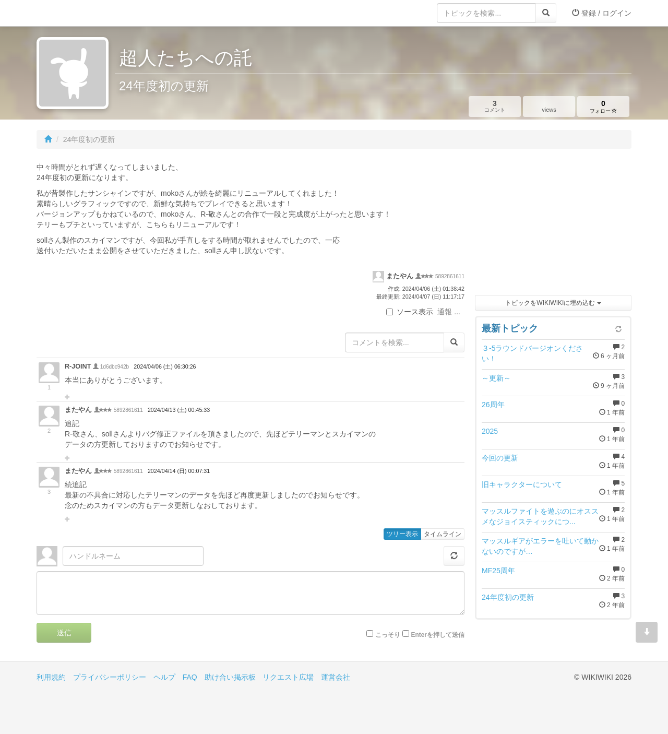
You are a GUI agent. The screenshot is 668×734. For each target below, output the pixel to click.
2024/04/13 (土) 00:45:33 (179, 410)
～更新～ (496, 378)
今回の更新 (500, 458)
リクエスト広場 (288, 677)
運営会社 (335, 677)
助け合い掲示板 (230, 677)
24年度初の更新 (508, 597)
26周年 (493, 404)
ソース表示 (409, 311)
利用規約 (51, 677)
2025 (490, 431)
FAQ (190, 677)
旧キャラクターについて (522, 484)
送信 (64, 633)
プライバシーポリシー (109, 677)
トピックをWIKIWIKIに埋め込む (553, 302)
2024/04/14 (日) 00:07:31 (179, 471)
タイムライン (442, 534)
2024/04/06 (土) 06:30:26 (165, 366)
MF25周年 (498, 570)
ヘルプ (164, 677)
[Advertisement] (553, 224)
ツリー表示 (402, 534)
